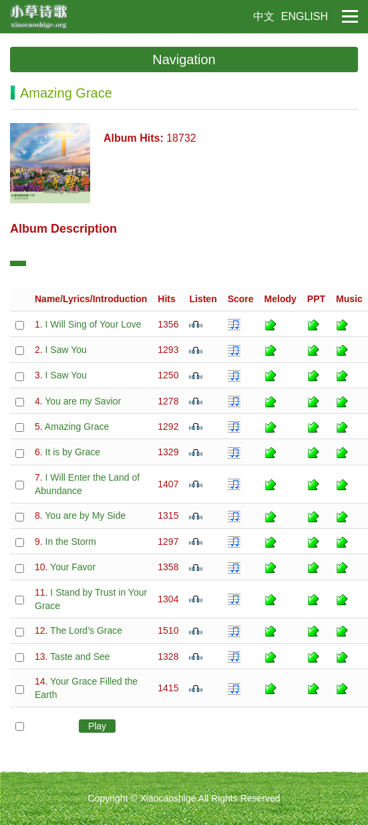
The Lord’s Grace (86, 630)
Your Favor (73, 567)
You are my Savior (83, 401)
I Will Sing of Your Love (93, 324)
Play (97, 726)
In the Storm (70, 541)
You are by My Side (85, 515)
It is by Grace (72, 452)
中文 (263, 16)
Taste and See (80, 656)
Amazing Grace (77, 426)
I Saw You (66, 349)
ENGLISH (304, 16)
